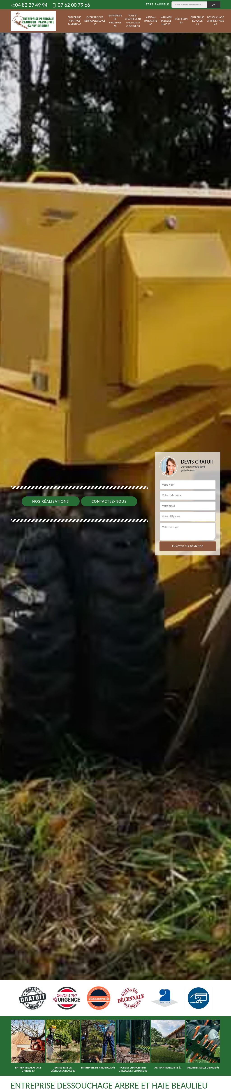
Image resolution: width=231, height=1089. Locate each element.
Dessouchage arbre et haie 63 (215, 21)
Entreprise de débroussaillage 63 (94, 21)
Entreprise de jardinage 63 (115, 21)
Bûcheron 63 (181, 20)
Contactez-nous (109, 501)
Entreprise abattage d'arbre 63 (74, 21)
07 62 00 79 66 (71, 5)
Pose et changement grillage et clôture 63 (133, 21)
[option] (115, 544)
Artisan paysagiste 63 (150, 21)
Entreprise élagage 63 (197, 21)
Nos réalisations (50, 501)
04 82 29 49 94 (29, 5)
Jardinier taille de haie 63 (166, 21)
